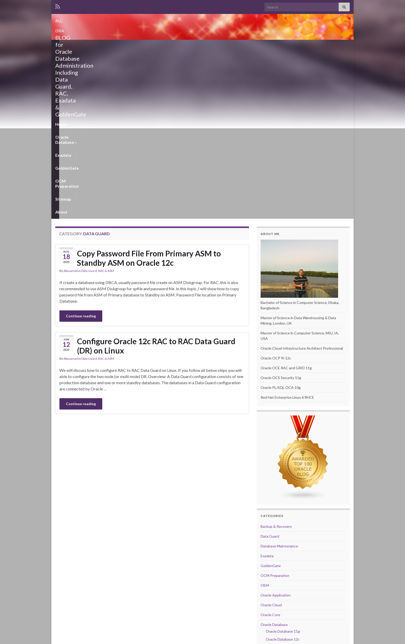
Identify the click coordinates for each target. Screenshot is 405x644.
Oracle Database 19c (283, 489)
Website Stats (273, 608)
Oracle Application (276, 429)
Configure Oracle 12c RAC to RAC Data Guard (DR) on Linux (156, 180)
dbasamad (71, 105)
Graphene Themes (91, 638)
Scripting (268, 520)
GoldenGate (154, 46)
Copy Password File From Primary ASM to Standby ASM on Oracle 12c (149, 92)
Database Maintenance (279, 380)
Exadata (127, 46)
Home (61, 46)
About (247, 46)
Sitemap (225, 46)
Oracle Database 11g (283, 465)
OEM (265, 419)
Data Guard (89, 105)
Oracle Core (270, 449)
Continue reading (81, 150)
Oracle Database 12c (283, 473)
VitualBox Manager (276, 549)
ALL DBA (202, 19)
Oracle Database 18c (283, 481)
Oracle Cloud (271, 439)
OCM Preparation (191, 46)
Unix (264, 530)
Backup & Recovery (276, 360)
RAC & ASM (106, 105)
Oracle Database (93, 46)
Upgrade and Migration (279, 540)
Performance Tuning (277, 500)
